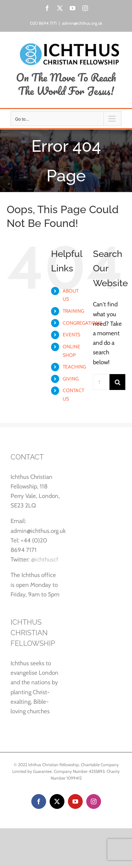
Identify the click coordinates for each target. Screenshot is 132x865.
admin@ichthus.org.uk (82, 23)
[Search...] (101, 382)
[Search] (117, 382)
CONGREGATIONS (82, 323)
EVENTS (71, 334)
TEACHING (74, 367)
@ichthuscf (44, 559)
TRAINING (73, 311)
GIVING (70, 379)
